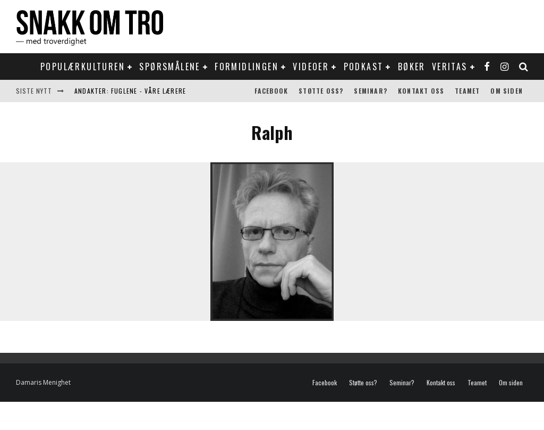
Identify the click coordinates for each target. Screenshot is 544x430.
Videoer (311, 66)
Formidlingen (246, 66)
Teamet (467, 90)
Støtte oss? (321, 90)
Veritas (450, 66)
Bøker (412, 66)
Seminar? (370, 90)
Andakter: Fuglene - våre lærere (130, 90)
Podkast (364, 66)
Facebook (271, 90)
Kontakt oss (421, 90)
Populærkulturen (82, 66)
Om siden (506, 90)
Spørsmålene (169, 66)
